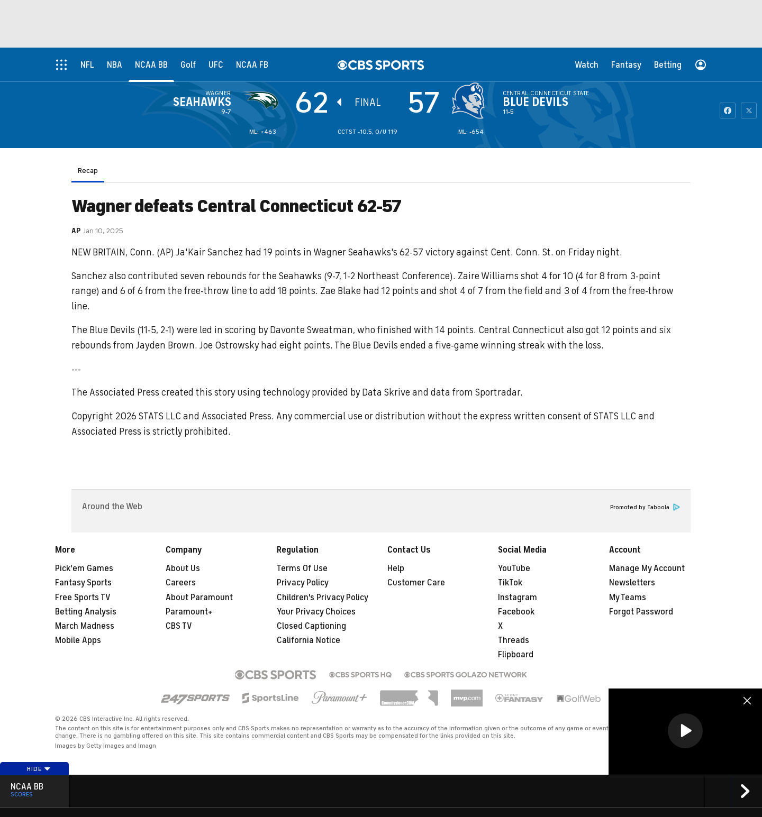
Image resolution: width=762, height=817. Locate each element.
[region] (685, 732)
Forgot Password (641, 612)
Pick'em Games (84, 568)
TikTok (510, 582)
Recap (88, 170)
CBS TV (179, 626)
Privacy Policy (303, 582)
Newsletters (632, 582)
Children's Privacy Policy (322, 597)
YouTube (514, 568)
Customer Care (416, 582)
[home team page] (471, 100)
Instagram (517, 597)
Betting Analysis (85, 612)
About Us (183, 568)
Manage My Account (647, 568)
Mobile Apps (78, 640)
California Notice (308, 640)
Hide (39, 769)
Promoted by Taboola (645, 507)
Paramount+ (189, 612)
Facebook (516, 612)
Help (395, 568)
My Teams (627, 597)
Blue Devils (535, 102)
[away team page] (263, 100)
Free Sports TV (83, 597)
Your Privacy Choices (316, 612)
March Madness (84, 626)
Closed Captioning (311, 626)
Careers (181, 582)
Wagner (218, 93)
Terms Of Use (302, 568)
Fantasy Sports (83, 582)
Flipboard (515, 654)
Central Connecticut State (546, 93)
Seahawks (202, 102)
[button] (685, 730)
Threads (513, 640)
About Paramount (199, 597)
